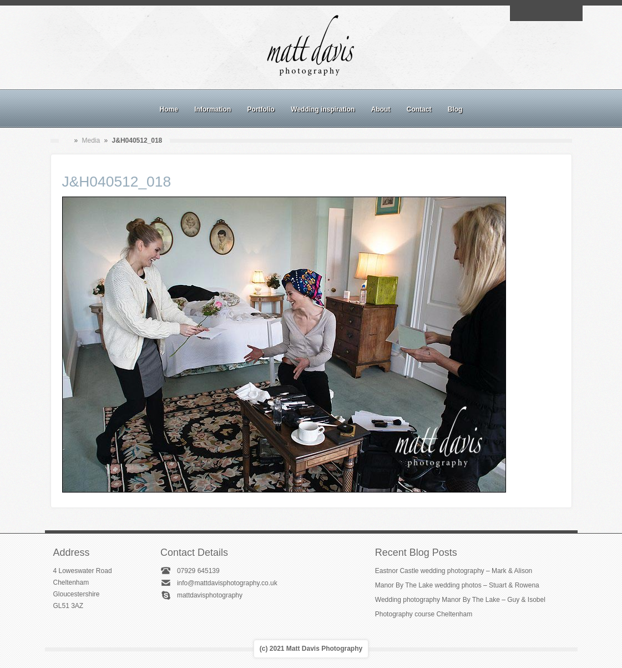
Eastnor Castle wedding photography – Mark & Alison (454, 571)
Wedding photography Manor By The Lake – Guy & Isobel (460, 600)
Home (169, 109)
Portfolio (261, 109)
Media (91, 140)
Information (212, 109)
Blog (455, 109)
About (381, 109)
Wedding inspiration (323, 109)
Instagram (546, 13)
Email (520, 13)
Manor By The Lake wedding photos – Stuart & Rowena (457, 585)
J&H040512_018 (116, 181)
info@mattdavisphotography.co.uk (227, 583)
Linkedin (558, 13)
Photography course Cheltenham (423, 614)
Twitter (571, 13)
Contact (419, 109)
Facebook (533, 13)
